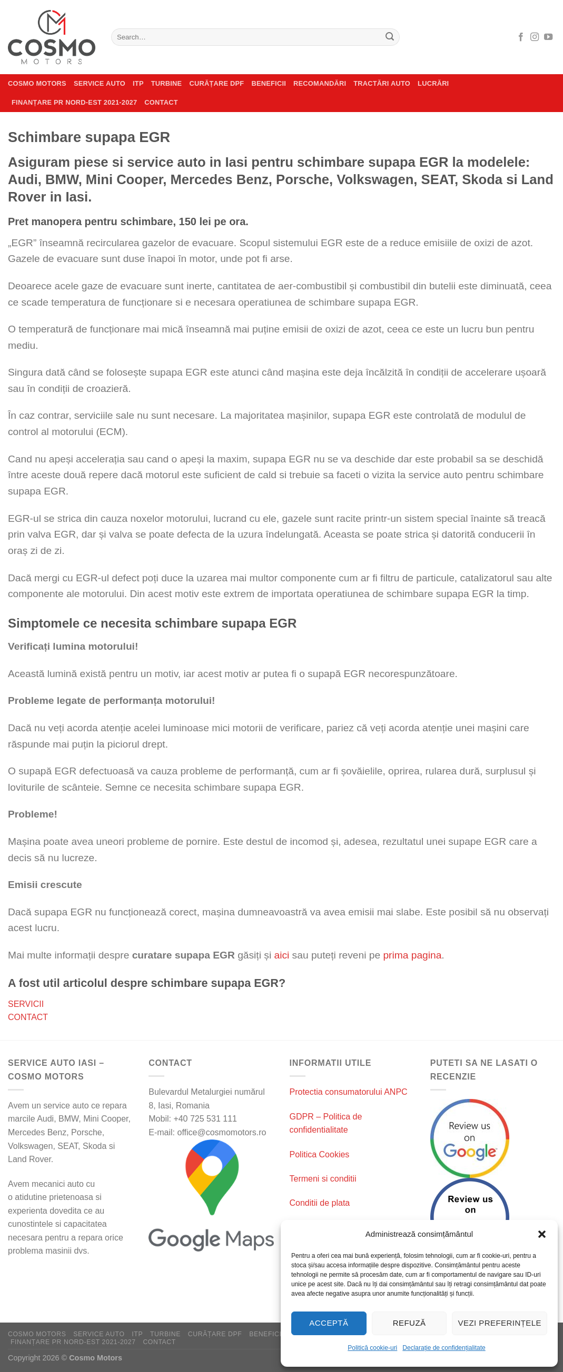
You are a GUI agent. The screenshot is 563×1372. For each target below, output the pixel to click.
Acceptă (328, 1322)
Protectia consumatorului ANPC (349, 1091)
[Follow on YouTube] (548, 37)
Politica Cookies (320, 1154)
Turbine (166, 83)
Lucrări (433, 83)
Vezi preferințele (499, 1322)
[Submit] (390, 37)
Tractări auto (381, 83)
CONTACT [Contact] (28, 1017)
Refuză (409, 1322)
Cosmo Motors (37, 83)
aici (281, 955)
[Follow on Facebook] (521, 37)
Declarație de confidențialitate (443, 1347)
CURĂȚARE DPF (216, 83)
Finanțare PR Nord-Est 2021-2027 (74, 102)
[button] (542, 1234)
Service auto (99, 83)
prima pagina (412, 955)
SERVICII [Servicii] (26, 1004)
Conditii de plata (320, 1202)
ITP (138, 83)
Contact (160, 102)
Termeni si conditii (323, 1178)
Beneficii (268, 83)
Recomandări (319, 83)
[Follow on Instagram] (534, 37)
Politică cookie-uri (372, 1347)
